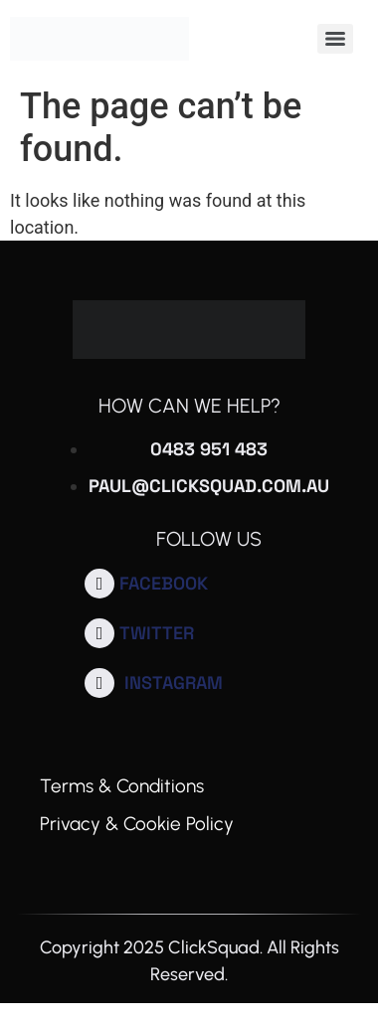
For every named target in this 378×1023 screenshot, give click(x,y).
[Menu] (335, 39)
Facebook (163, 583)
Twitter (156, 632)
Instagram (173, 682)
